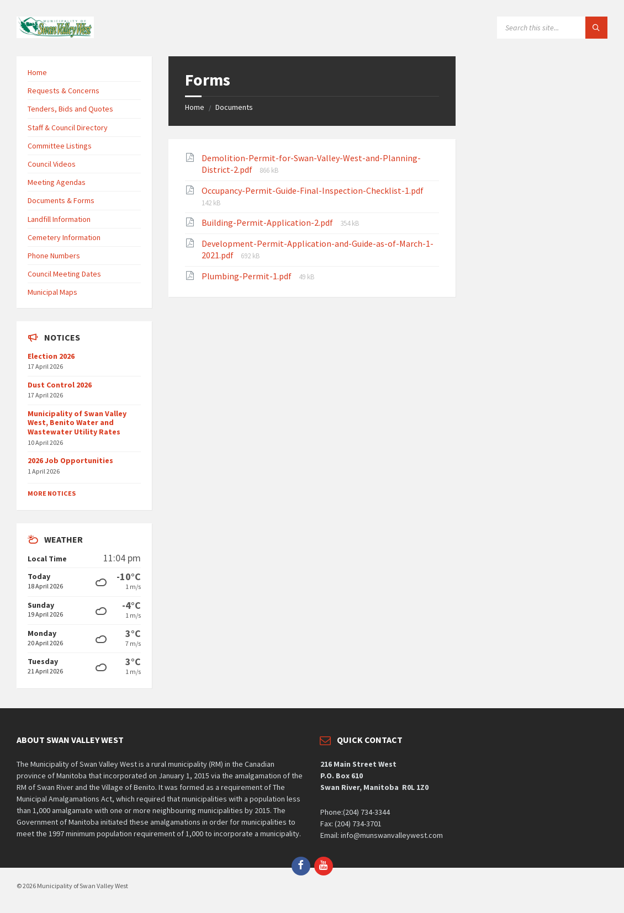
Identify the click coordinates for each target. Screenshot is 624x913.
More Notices (52, 493)
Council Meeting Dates (64, 274)
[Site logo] (55, 34)
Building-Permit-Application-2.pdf (268, 222)
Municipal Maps (52, 292)
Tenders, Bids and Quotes (70, 109)
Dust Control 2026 (60, 385)
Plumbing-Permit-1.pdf (247, 276)
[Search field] (552, 28)
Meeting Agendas (57, 182)
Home (194, 107)
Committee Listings (60, 146)
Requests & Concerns (63, 90)
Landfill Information (59, 219)
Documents (234, 107)
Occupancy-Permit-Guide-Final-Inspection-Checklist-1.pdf (313, 190)
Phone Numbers (54, 256)
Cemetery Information (64, 237)
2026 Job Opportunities (70, 460)
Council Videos (52, 164)
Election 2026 (51, 356)
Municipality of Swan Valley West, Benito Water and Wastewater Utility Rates (77, 422)
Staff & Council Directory (68, 127)
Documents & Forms (61, 200)
